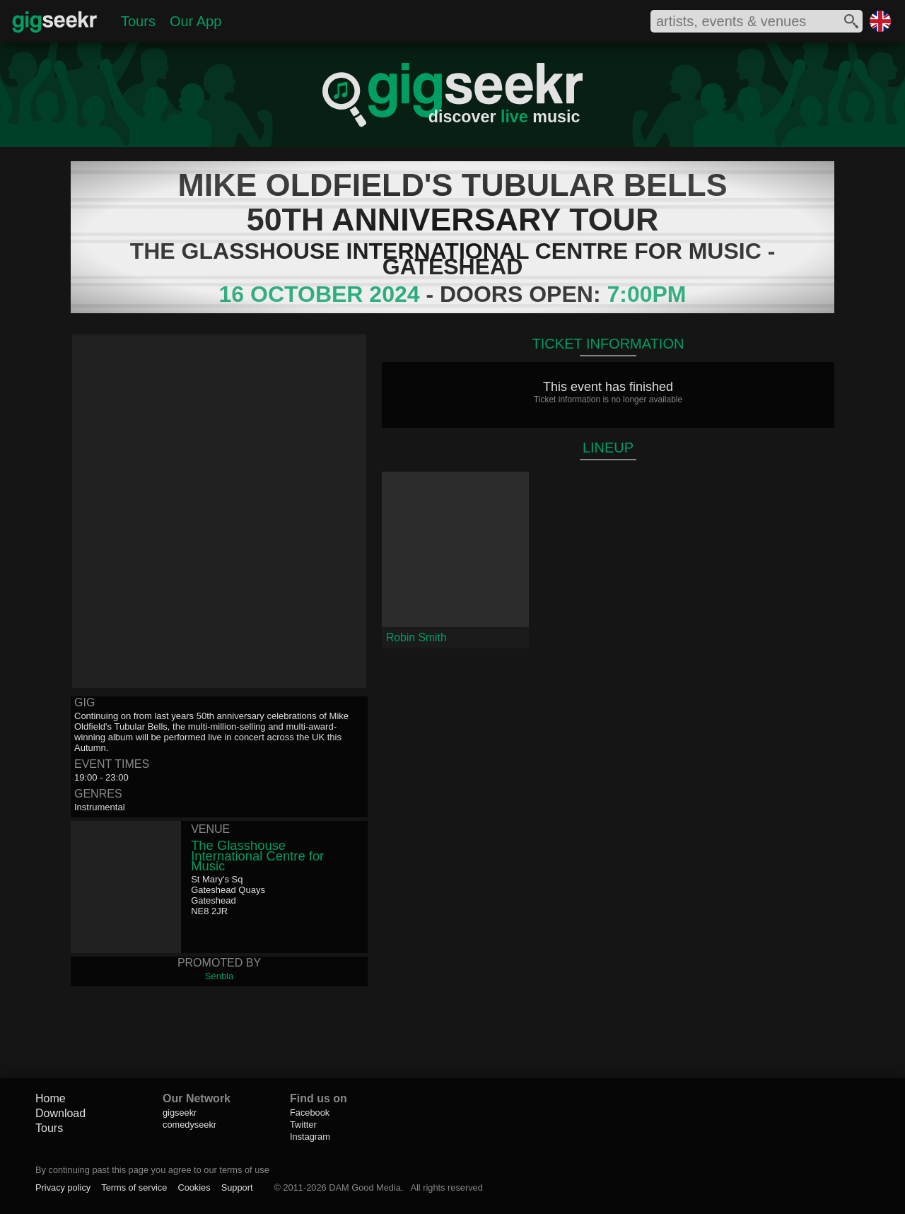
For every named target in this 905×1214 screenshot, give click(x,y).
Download (60, 1113)
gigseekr (180, 1112)
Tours (138, 21)
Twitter (303, 1124)
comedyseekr (189, 1124)
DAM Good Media (365, 1187)
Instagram (310, 1136)
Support (237, 1187)
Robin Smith (416, 637)
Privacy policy (62, 1187)
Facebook (309, 1112)
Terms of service (134, 1187)
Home (50, 1098)
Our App (195, 21)
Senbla (219, 976)
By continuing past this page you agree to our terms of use (152, 1170)
